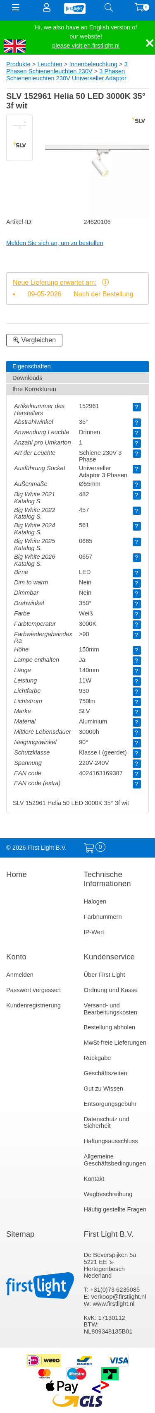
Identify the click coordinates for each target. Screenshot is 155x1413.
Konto (16, 956)
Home (16, 874)
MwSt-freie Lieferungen (115, 1042)
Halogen (95, 901)
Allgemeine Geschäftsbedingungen (115, 1160)
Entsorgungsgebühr (110, 1104)
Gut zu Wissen (103, 1088)
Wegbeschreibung (108, 1194)
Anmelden (19, 974)
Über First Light (104, 974)
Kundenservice (109, 956)
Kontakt (94, 1178)
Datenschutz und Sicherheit (106, 1122)
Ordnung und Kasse (111, 990)
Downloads (27, 378)
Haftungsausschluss (111, 1141)
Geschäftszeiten (105, 1073)
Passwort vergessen (33, 990)
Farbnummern (103, 916)
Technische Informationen (107, 878)
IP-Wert (94, 932)
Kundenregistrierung (33, 1005)
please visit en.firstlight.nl (85, 45)
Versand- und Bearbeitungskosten (111, 1009)
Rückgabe (97, 1058)
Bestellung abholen (110, 1027)
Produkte (18, 64)
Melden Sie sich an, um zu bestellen (54, 243)
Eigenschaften (31, 366)
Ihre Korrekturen (34, 389)
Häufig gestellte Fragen (115, 1209)
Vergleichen (34, 340)
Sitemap (20, 1234)
